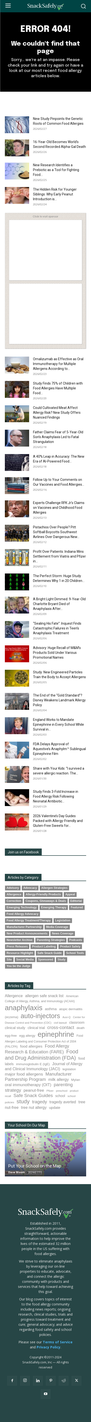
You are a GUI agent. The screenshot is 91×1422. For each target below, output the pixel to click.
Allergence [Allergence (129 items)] (14, 996)
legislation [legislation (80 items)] (69, 1069)
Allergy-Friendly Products (43, 894)
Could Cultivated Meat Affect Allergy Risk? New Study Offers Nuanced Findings (57, 412)
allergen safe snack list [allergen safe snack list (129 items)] (44, 996)
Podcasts (75, 940)
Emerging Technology (22, 907)
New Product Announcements (27, 933)
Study (62, 959)
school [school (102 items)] (60, 1096)
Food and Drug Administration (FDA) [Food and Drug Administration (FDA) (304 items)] (41, 1055)
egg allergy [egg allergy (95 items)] (27, 1035)
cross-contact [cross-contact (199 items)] (60, 1027)
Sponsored (45, 959)
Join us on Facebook (23, 852)
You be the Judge (18, 966)
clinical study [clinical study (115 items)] (15, 1028)
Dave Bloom (16, 1172)
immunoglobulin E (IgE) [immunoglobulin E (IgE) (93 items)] (33, 1064)
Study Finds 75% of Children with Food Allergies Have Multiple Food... (58, 388)
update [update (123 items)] (54, 1107)
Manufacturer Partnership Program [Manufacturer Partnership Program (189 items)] (38, 1076)
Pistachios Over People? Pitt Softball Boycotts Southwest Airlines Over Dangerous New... (56, 532)
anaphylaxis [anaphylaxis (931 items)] (23, 1008)
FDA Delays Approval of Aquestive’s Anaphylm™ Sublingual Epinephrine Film (59, 749)
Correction (14, 901)
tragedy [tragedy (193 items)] (39, 1101)
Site (9, 959)
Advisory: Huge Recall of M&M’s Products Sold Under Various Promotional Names (57, 652)
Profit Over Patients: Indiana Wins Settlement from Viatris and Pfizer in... (59, 556)
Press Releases (17, 946)
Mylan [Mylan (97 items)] (75, 1080)
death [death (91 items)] (80, 1028)
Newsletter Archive (20, 940)
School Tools (75, 953)
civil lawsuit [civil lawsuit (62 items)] (60, 1022)
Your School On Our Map (26, 1125)
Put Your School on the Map (34, 1165)
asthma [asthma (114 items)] (51, 1009)
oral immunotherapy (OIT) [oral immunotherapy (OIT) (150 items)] (28, 1085)
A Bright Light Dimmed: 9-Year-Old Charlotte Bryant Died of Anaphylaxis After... (59, 604)
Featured (77, 907)
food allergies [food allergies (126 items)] (31, 1046)
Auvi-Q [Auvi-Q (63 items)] (67, 1017)
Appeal (70, 894)
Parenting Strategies (51, 940)
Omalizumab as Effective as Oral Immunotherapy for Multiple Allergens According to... (58, 364)
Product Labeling (44, 946)
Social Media (25, 959)
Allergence (14, 894)
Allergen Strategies (54, 888)
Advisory (13, 888)
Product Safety (70, 946)
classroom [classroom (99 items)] (76, 1022)
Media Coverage (57, 927)
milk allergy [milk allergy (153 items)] (58, 1079)
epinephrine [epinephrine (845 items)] (56, 1034)
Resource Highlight (20, 953)
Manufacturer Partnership (24, 927)
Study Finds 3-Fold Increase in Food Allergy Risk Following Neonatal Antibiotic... (55, 796)
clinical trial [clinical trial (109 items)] (36, 1028)
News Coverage (63, 933)
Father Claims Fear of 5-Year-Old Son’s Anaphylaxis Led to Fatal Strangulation (58, 437)
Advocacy (30, 888)
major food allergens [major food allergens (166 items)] (24, 1074)
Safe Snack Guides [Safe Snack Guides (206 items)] (33, 1095)
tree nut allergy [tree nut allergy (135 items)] (34, 1107)
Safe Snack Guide (49, 953)
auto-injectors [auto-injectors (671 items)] (40, 1016)
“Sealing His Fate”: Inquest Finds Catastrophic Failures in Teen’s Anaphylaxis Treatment (57, 628)
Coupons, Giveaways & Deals (45, 901)
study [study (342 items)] (23, 1101)
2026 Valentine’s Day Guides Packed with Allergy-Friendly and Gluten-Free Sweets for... (58, 821)
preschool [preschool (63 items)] (61, 1090)
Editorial (76, 901)
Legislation (62, 920)
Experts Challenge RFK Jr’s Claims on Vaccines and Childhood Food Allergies (58, 507)
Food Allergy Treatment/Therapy (29, 920)
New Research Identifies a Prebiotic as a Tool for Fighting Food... (56, 170)
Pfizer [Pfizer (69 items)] (50, 1090)
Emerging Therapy (53, 907)
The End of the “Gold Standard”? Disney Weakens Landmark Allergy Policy (59, 700)
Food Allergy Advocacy (22, 914)
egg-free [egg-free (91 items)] (11, 1035)
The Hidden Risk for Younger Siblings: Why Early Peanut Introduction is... (55, 194)
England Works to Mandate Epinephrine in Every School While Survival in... (58, 724)
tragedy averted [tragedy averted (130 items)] (63, 1102)
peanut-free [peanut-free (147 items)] (34, 1090)
